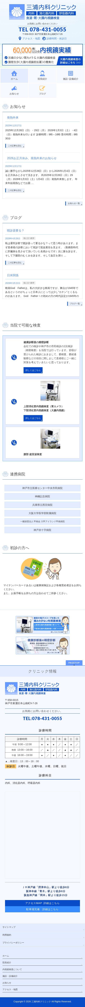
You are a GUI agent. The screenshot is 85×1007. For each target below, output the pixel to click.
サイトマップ (9, 927)
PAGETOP (74, 663)
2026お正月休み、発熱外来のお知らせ (32, 158)
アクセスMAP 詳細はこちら (42, 903)
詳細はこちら (50, 909)
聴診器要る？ (15, 230)
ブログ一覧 (75, 303)
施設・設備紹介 (10, 976)
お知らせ (7, 983)
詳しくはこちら (33, 370)
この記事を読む (15, 146)
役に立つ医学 (29, 238)
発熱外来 (13, 117)
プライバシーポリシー (13, 942)
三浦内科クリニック (41, 1001)
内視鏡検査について (12, 969)
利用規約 (7, 935)
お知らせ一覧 (74, 203)
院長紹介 (7, 962)
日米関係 (13, 275)
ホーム (6, 956)
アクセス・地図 (10, 989)
